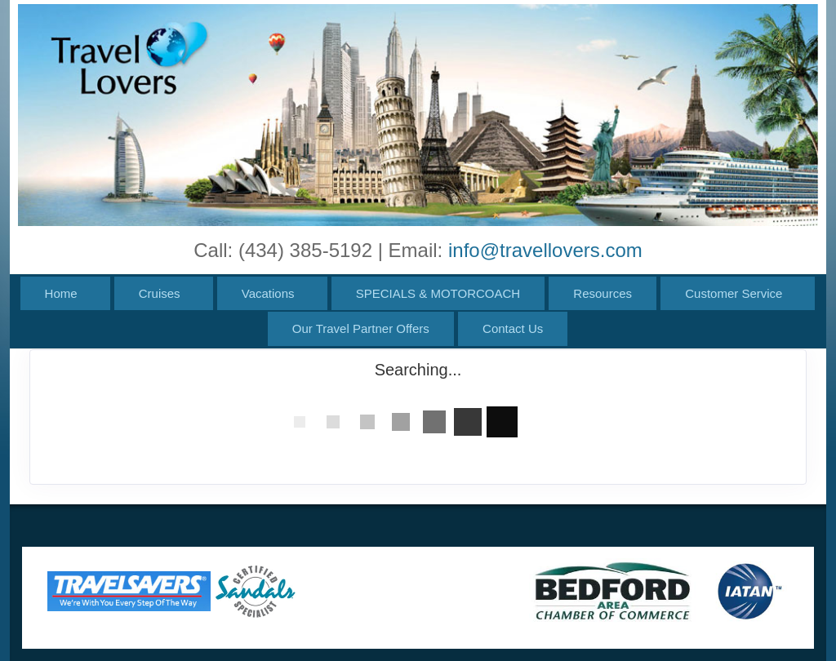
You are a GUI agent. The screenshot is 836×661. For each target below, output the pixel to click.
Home (61, 293)
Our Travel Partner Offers (360, 328)
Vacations (268, 293)
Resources (602, 293)
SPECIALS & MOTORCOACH (438, 293)
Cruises (159, 293)
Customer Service (733, 293)
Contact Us (512, 328)
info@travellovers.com (545, 250)
